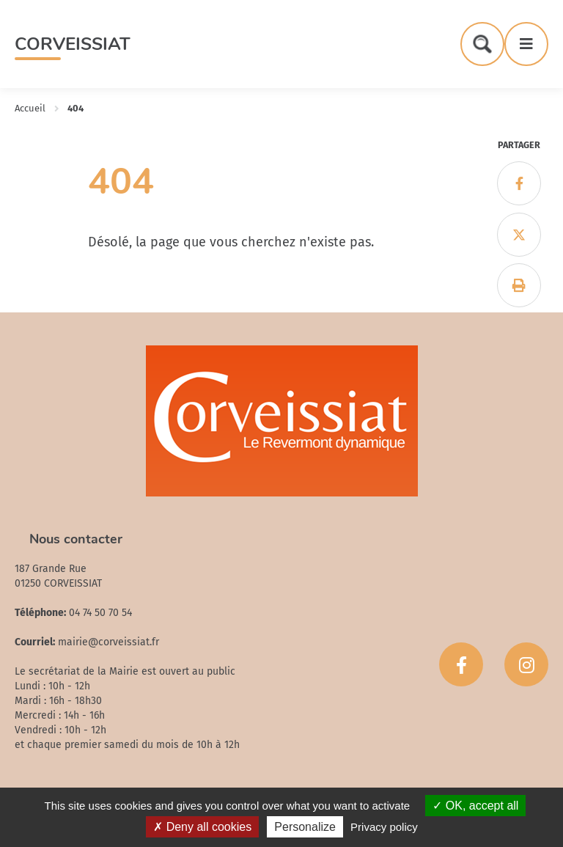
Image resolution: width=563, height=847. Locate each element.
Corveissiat (72, 44)
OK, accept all (475, 805)
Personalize (305, 827)
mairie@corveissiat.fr (108, 642)
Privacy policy (384, 827)
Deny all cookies (202, 827)
